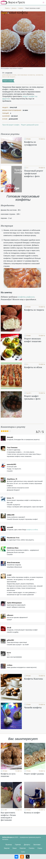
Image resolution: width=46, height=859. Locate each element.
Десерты (27, 844)
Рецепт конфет (8, 80)
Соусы (39, 848)
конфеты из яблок (32, 529)
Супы (23, 852)
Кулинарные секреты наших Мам (13, 2)
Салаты (31, 848)
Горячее (18, 844)
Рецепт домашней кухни (29, 125)
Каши (15, 848)
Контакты (5, 839)
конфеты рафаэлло (26, 297)
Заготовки (36, 844)
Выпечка (9, 844)
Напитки (23, 848)
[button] (43, 2)
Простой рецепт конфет (10, 125)
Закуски (6, 848)
